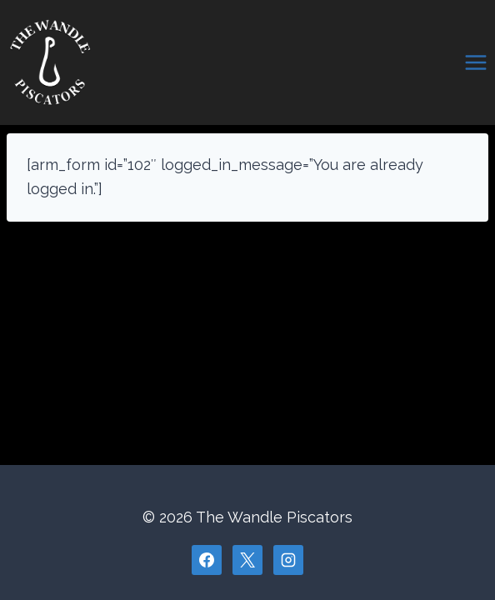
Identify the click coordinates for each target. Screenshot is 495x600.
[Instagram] (288, 560)
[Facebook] (207, 560)
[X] (247, 560)
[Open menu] (475, 62)
